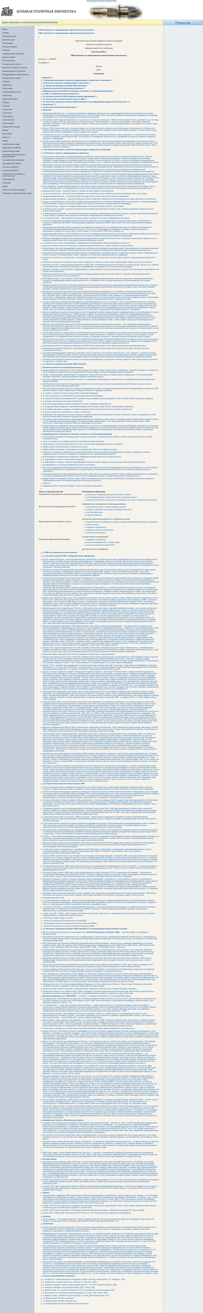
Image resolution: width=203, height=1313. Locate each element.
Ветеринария (7, 43)
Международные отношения (13, 71)
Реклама (5, 102)
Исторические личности (12, 64)
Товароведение (8, 179)
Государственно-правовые (13, 54)
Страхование (7, 116)
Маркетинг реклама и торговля (14, 68)
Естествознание (8, 61)
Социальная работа (10, 170)
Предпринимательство (11, 92)
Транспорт (6, 183)
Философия (7, 134)
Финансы (6, 137)
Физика (5, 130)
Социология (7, 109)
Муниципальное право (11, 78)
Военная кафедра (9, 47)
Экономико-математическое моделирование (13, 155)
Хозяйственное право (11, 144)
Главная (5, 33)
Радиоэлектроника (9, 99)
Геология (6, 50)
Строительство (8, 120)
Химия (5, 141)
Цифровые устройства (11, 148)
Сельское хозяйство (10, 167)
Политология (7, 88)
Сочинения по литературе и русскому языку (13, 175)
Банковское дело (9, 36)
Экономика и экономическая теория (17, 193)
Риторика (6, 106)
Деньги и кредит (8, 57)
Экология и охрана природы (13, 190)
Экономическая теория (11, 163)
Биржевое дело (8, 40)
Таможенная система (11, 127)
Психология (7, 95)
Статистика (7, 113)
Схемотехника (8, 123)
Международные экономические (15, 74)
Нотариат (6, 81)
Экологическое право (11, 151)
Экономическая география (13, 160)
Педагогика (7, 85)
